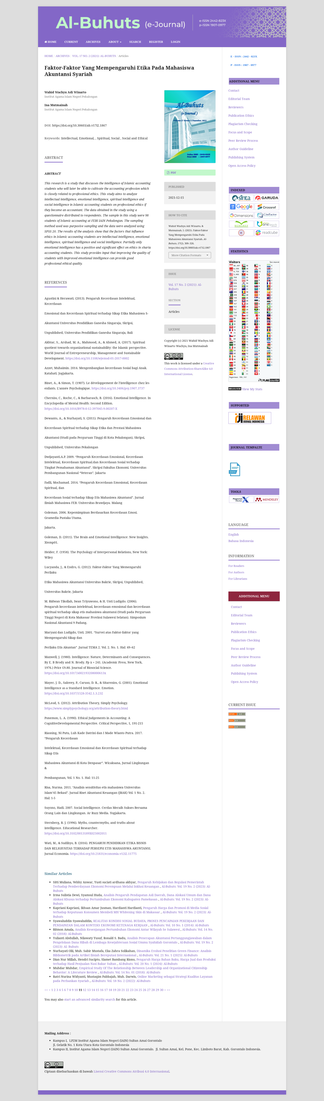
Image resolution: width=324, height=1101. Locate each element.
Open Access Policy (242, 166)
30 (161, 990)
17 (106, 990)
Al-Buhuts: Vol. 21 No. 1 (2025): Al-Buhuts (168, 955)
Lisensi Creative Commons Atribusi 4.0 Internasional (131, 1071)
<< (46, 990)
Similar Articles (58, 873)
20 (119, 990)
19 (114, 990)
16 (102, 990)
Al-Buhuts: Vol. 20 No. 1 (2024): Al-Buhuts (148, 964)
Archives (93, 42)
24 (136, 990)
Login (175, 42)
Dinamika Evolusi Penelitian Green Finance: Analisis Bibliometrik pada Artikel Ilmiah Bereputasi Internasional (132, 953)
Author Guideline (240, 149)
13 (89, 990)
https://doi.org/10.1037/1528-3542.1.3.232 (73, 693)
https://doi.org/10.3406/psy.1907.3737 (118, 388)
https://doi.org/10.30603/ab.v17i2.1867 (79, 125)
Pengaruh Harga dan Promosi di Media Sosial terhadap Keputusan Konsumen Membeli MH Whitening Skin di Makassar (130, 910)
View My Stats (252, 389)
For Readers (236, 566)
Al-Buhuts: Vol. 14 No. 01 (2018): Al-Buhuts (130, 972)
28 (153, 990)
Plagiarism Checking (242, 124)
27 (149, 990)
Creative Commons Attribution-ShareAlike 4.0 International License (189, 368)
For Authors (236, 572)
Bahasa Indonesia (241, 541)
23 (131, 990)
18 (110, 990)
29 (157, 990)
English (233, 534)
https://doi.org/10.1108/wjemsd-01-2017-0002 (97, 358)
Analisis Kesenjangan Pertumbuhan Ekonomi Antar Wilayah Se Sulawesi (127, 929)
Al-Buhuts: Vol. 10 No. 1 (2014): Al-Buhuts (179, 925)
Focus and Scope (240, 132)
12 (84, 990)
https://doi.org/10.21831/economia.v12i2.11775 (103, 854)
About (113, 42)
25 (140, 990)
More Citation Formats (186, 255)
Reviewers (235, 107)
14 (93, 990)
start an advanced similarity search (89, 999)
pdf (173, 172)
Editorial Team (239, 99)
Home (50, 42)
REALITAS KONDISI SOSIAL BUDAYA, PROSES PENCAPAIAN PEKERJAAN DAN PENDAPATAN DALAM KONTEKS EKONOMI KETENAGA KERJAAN (128, 923)
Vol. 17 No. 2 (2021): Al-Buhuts (94, 56)
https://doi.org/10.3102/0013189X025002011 (75, 833)
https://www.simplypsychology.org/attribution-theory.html (86, 708)
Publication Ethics (241, 115)
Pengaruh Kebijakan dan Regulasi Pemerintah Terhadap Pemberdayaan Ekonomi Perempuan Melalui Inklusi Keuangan (128, 884)
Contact (233, 90)
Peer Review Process (243, 141)
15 (97, 990)
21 (123, 990)
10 (76, 990)
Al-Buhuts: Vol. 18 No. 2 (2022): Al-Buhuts (121, 981)
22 (127, 990)
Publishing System (241, 157)
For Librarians (237, 579)
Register (156, 42)
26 (144, 990)
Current (71, 42)
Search (135, 42)
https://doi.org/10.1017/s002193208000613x (75, 673)
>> (168, 990)
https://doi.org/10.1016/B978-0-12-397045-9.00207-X (80, 409)
